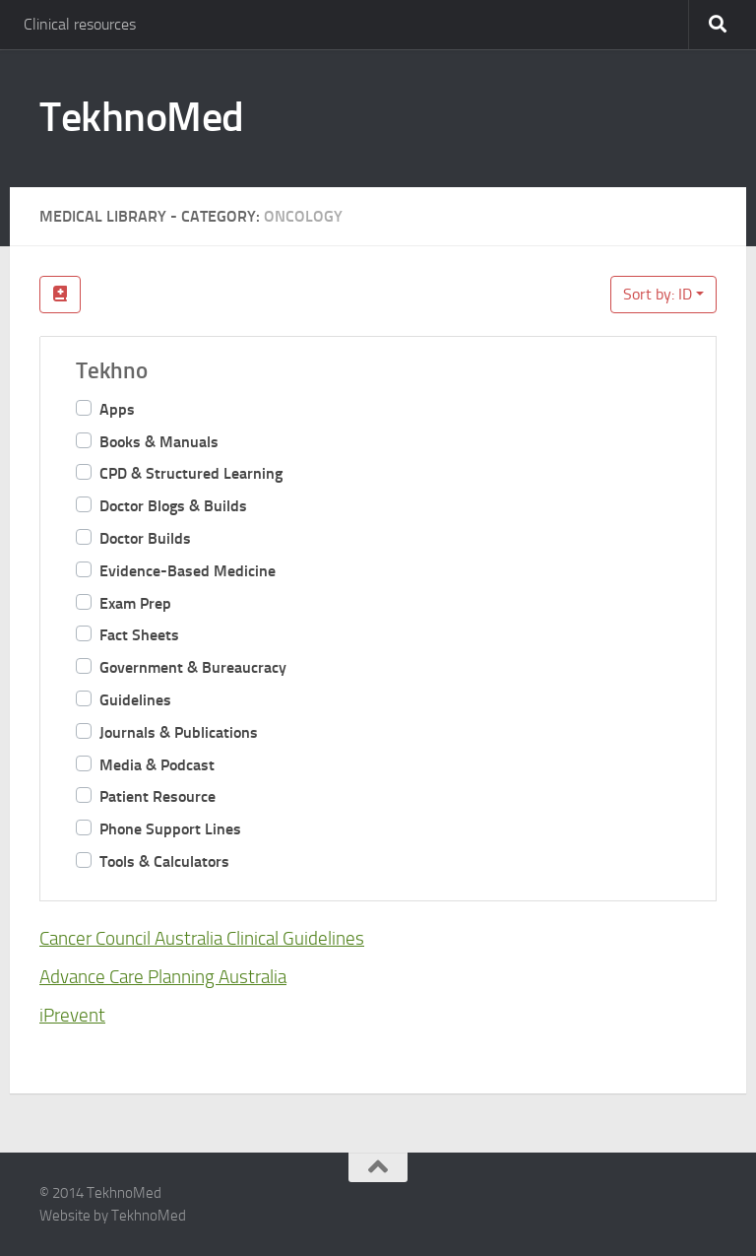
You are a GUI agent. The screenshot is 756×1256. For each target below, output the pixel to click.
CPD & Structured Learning (191, 473)
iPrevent (72, 1014)
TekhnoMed (141, 117)
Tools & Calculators (164, 861)
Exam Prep (135, 603)
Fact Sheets (139, 635)
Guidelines (135, 700)
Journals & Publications (178, 732)
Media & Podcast (157, 765)
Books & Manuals (159, 441)
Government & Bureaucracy (192, 667)
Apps (117, 409)
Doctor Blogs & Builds (173, 505)
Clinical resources (80, 24)
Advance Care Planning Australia (162, 976)
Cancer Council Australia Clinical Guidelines (201, 938)
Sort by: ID (657, 294)
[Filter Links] (60, 294)
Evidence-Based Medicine (187, 571)
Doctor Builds (145, 538)
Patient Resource (157, 796)
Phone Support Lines (170, 829)
